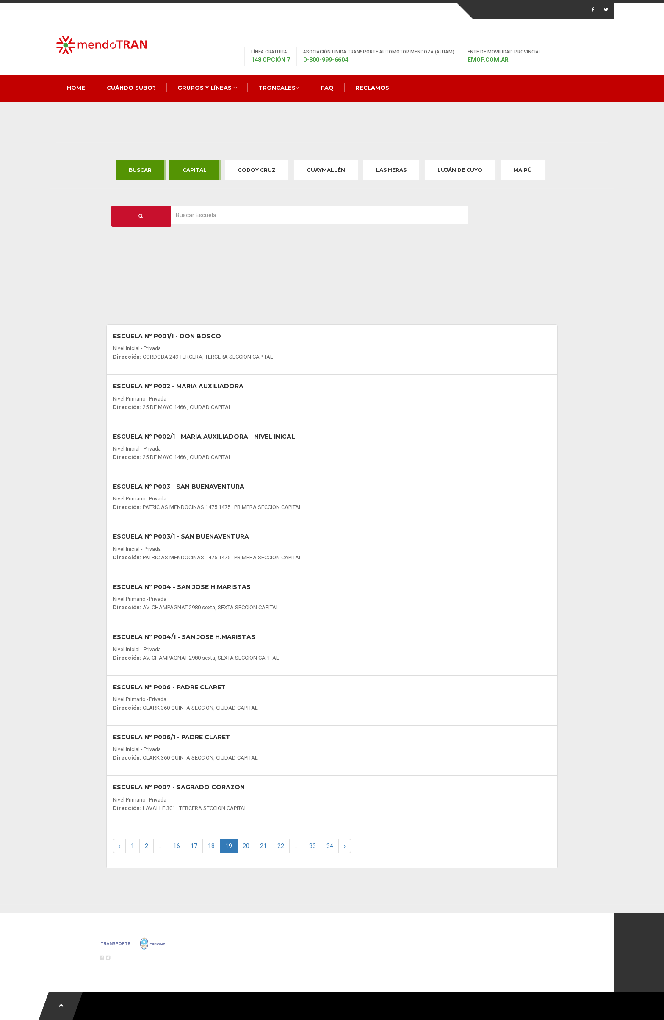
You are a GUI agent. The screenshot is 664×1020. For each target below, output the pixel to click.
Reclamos (372, 87)
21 (263, 846)
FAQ (327, 87)
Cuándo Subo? (131, 87)
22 (280, 846)
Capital (195, 170)
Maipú (522, 170)
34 (329, 846)
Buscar (140, 170)
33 (312, 846)
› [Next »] (345, 846)
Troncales (278, 87)
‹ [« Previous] (119, 846)
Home (76, 87)
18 (211, 846)
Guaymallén (326, 170)
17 (194, 846)
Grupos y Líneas (207, 87)
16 (176, 846)
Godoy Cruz (257, 170)
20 (246, 846)
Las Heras (391, 170)
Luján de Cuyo (459, 170)
